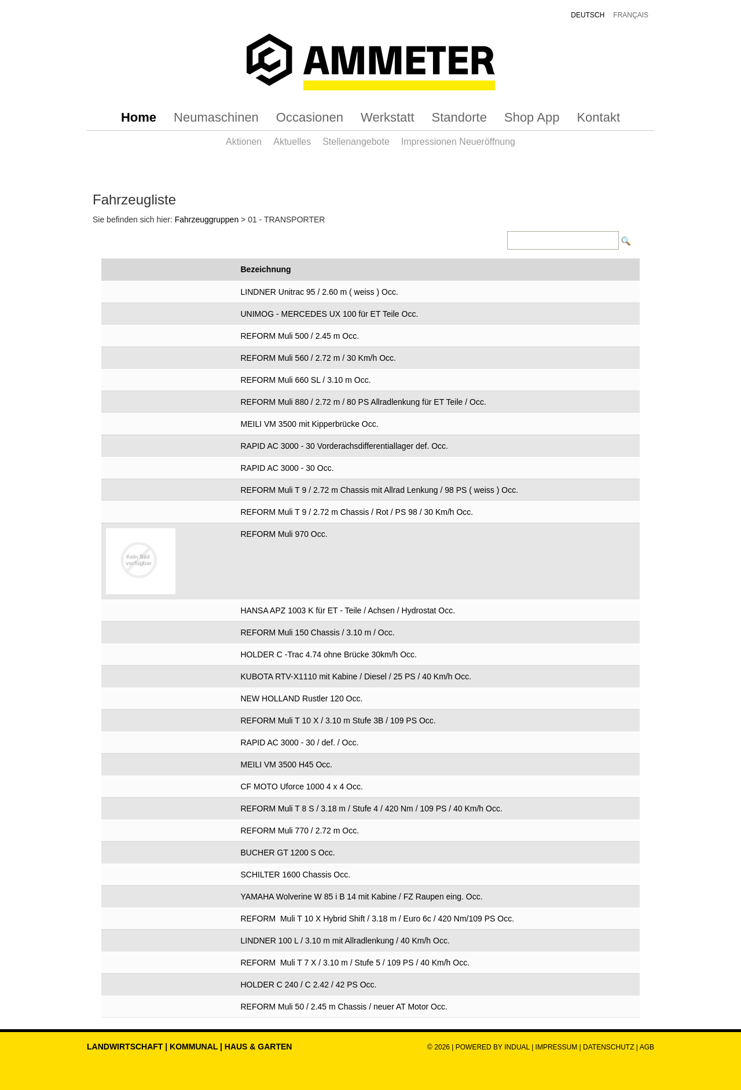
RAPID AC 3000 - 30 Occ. (287, 468)
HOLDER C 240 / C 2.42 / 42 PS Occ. (309, 984)
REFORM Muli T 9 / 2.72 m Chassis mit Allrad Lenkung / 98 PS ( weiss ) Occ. (380, 490)
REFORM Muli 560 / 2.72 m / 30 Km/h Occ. (318, 358)
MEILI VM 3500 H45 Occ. (287, 764)
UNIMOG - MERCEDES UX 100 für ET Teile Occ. (330, 314)
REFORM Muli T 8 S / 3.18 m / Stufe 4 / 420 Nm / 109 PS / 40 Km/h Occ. (371, 808)
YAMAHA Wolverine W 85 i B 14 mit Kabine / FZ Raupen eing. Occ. (362, 896)
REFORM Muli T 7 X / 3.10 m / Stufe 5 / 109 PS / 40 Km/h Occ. (355, 962)
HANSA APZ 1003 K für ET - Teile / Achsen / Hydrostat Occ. (348, 610)
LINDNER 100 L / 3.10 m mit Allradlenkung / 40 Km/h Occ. (345, 940)
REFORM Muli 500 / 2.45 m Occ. (300, 336)
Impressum (556, 1047)
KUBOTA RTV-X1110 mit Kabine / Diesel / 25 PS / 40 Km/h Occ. (356, 676)
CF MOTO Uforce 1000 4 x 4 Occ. (302, 786)
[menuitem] (138, 117)
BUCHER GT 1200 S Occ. (288, 852)
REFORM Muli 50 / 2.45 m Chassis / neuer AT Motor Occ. (344, 1006)
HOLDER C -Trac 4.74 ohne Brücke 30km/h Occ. (329, 654)
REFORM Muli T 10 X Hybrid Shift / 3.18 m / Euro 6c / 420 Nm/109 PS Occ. (378, 918)
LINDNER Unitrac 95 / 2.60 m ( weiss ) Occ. (319, 292)
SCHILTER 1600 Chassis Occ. (296, 874)
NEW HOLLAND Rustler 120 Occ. (302, 698)
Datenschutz (609, 1047)
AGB (647, 1047)
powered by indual (493, 1047)
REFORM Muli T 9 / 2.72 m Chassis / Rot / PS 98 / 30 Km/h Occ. (357, 512)
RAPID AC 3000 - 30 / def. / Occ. (300, 742)
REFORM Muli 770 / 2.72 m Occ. (300, 830)
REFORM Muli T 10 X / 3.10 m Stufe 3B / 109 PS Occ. (338, 720)
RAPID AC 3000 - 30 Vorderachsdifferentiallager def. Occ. (345, 446)
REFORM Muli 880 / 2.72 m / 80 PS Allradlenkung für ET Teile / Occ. (363, 402)
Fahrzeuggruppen (207, 219)
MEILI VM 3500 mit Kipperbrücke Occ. (310, 424)
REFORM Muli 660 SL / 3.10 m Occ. (306, 380)
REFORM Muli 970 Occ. (284, 534)
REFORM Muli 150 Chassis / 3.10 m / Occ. (318, 632)
